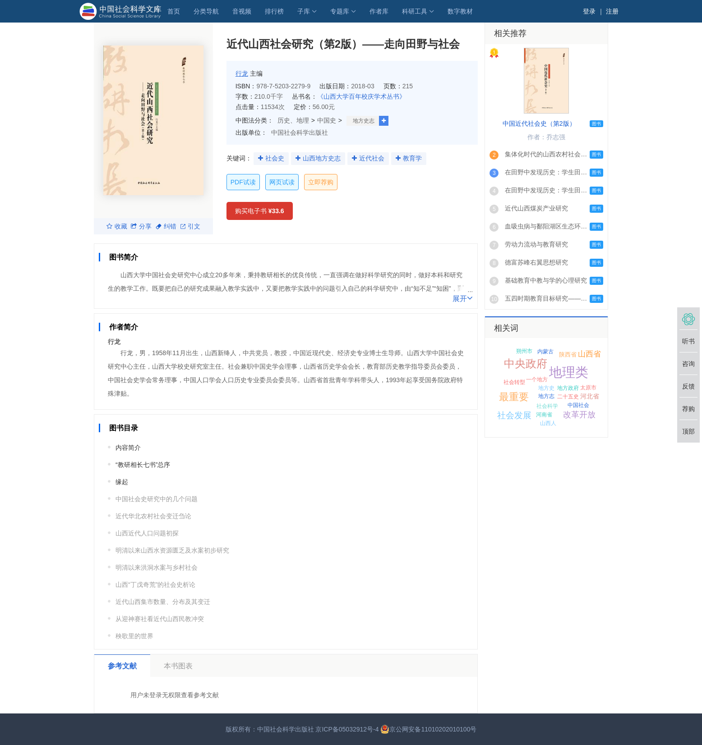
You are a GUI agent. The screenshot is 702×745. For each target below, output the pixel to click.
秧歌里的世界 (134, 636)
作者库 (378, 11)
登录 (589, 11)
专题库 (339, 11)
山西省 (589, 354)
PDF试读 (243, 182)
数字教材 (460, 11)
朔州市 (524, 351)
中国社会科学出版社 (299, 132)
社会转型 (514, 382)
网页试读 (282, 182)
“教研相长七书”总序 (142, 464)
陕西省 (568, 354)
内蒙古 (545, 351)
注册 (612, 11)
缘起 (121, 481)
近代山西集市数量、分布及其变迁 (162, 601)
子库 (303, 11)
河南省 (544, 414)
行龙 (242, 73)
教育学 (412, 158)
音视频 (241, 11)
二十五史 (568, 396)
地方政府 (568, 388)
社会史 (274, 158)
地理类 (568, 372)
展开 (463, 297)
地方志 (546, 396)
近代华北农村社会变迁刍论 (153, 516)
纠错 (166, 226)
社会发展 (514, 415)
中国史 (326, 120)
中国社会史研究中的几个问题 (156, 499)
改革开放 (579, 414)
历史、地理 (293, 120)
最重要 (514, 396)
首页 (173, 11)
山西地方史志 (322, 158)
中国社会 (578, 405)
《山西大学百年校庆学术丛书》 (361, 96)
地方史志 (363, 121)
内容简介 (128, 447)
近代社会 (371, 158)
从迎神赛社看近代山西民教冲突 (159, 618)
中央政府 (525, 363)
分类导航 (206, 11)
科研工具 (414, 11)
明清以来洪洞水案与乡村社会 (156, 567)
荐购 (688, 408)
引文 (190, 226)
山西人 (548, 423)
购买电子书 (259, 211)
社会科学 (547, 406)
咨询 (688, 363)
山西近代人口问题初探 (147, 533)
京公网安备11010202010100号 (428, 729)
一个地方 (537, 379)
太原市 (588, 387)
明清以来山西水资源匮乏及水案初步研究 (172, 550)
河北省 (589, 396)
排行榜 (274, 11)
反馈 (688, 386)
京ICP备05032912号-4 (347, 729)
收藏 (116, 226)
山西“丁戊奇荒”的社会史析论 (155, 584)
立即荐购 (320, 182)
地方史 (546, 388)
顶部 (688, 431)
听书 (688, 341)
